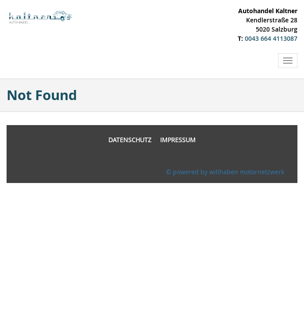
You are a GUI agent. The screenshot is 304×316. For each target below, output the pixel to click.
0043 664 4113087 (271, 38)
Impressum (178, 140)
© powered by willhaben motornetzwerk (225, 172)
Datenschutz (129, 140)
